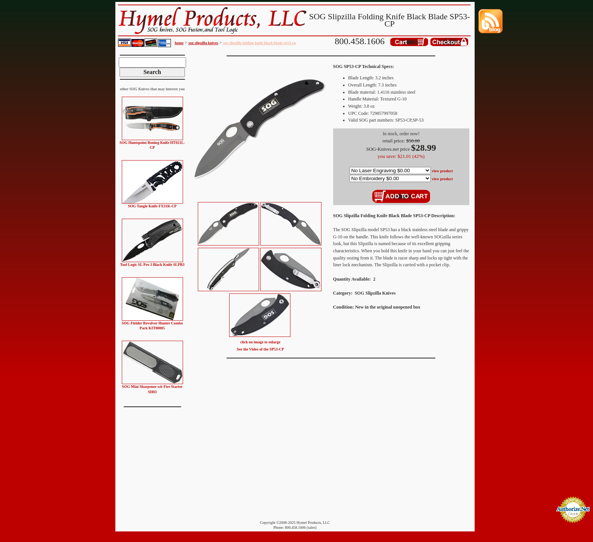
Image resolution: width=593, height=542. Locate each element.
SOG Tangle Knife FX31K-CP (152, 206)
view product (442, 171)
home (179, 43)
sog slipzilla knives (203, 43)
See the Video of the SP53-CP (260, 349)
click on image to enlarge (260, 342)
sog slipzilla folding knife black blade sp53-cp (259, 43)
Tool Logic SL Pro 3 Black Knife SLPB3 (152, 265)
